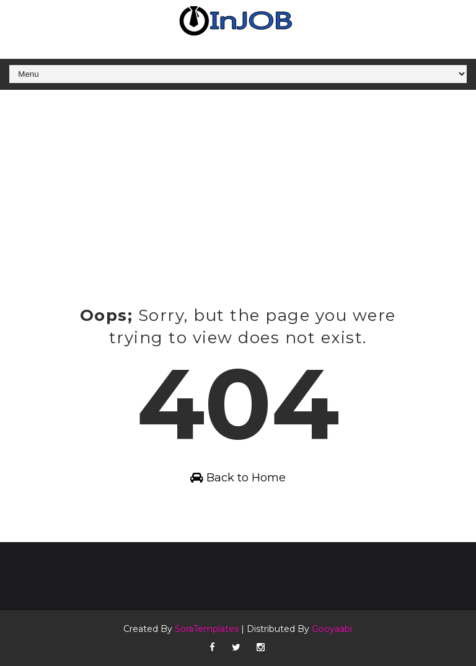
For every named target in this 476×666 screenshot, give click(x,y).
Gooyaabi (332, 628)
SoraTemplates (207, 628)
